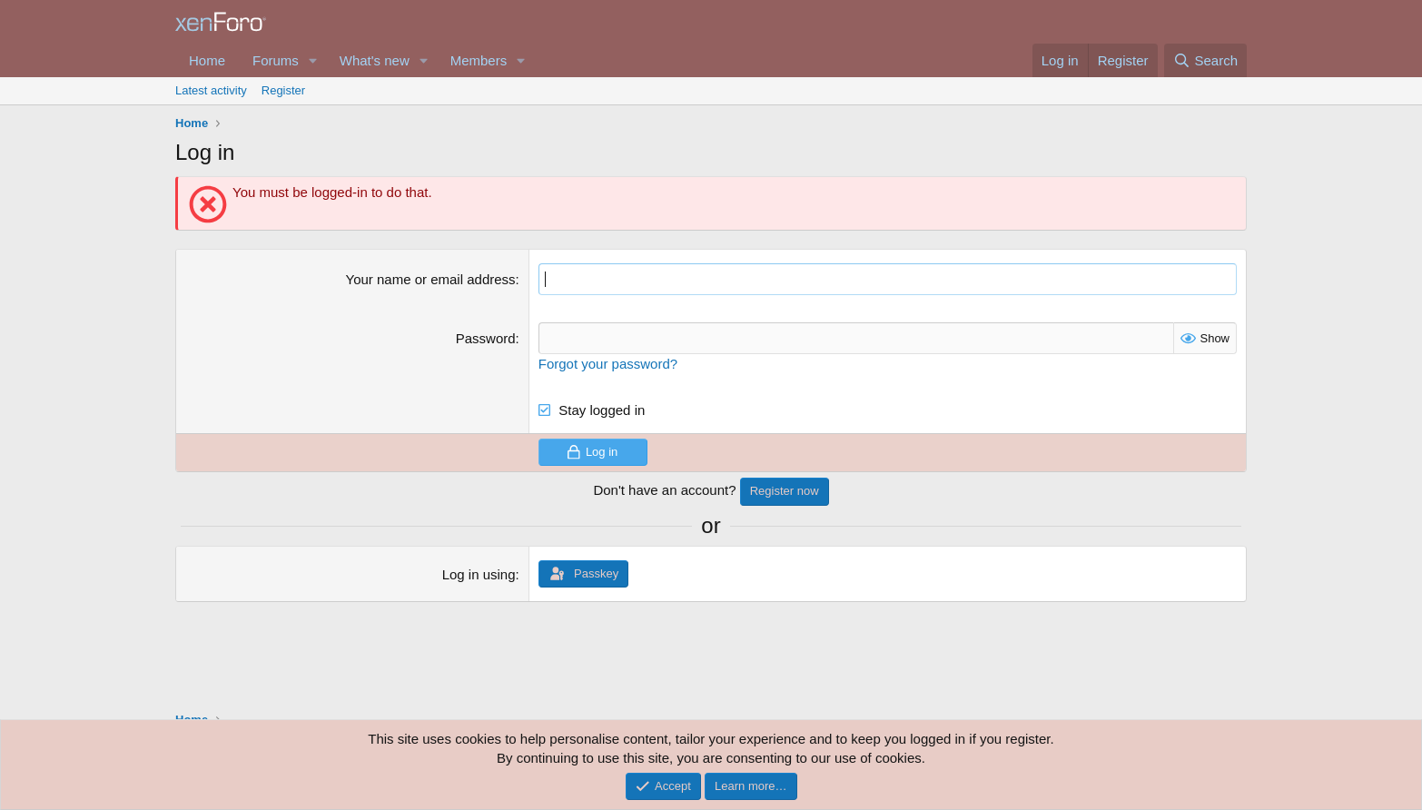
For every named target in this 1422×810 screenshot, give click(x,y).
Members (479, 60)
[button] (313, 60)
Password (486, 338)
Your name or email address (431, 279)
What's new (375, 60)
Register (283, 90)
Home (207, 60)
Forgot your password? (607, 363)
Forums (275, 60)
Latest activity (211, 90)
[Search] (1205, 60)
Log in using (479, 574)
